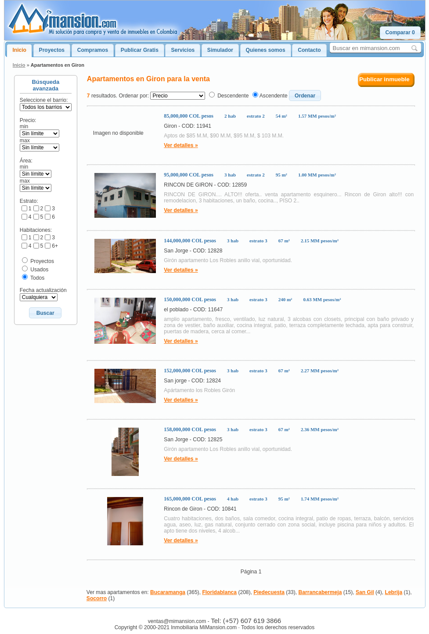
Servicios (183, 50)
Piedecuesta (269, 592)
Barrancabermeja (320, 592)
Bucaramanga (167, 592)
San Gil (365, 592)
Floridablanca (219, 592)
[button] (400, 32)
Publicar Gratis (140, 50)
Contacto (309, 50)
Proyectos (52, 50)
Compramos (92, 50)
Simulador (220, 50)
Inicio (19, 50)
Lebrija (394, 592)
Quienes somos (265, 50)
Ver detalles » (181, 145)
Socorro (97, 598)
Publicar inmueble (384, 79)
